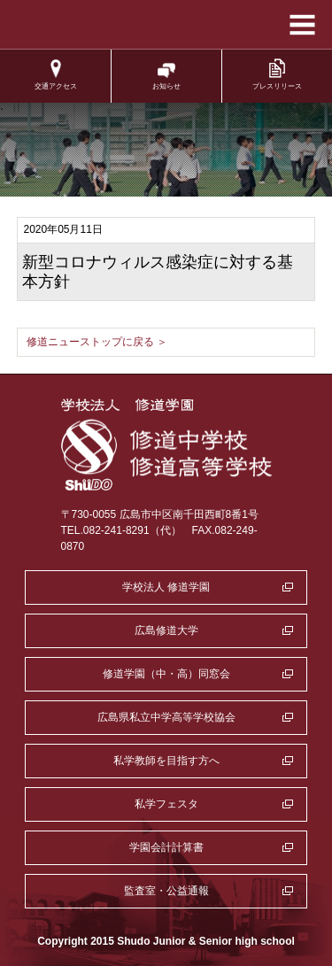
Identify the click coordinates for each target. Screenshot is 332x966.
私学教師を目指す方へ (166, 760)
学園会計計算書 (166, 847)
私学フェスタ (166, 804)
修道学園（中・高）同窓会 (166, 674)
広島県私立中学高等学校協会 (166, 717)
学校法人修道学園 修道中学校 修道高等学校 (166, 25)
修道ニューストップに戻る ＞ (97, 342)
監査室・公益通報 (166, 891)
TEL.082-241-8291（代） (121, 530)
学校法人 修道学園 (166, 587)
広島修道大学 (166, 630)
